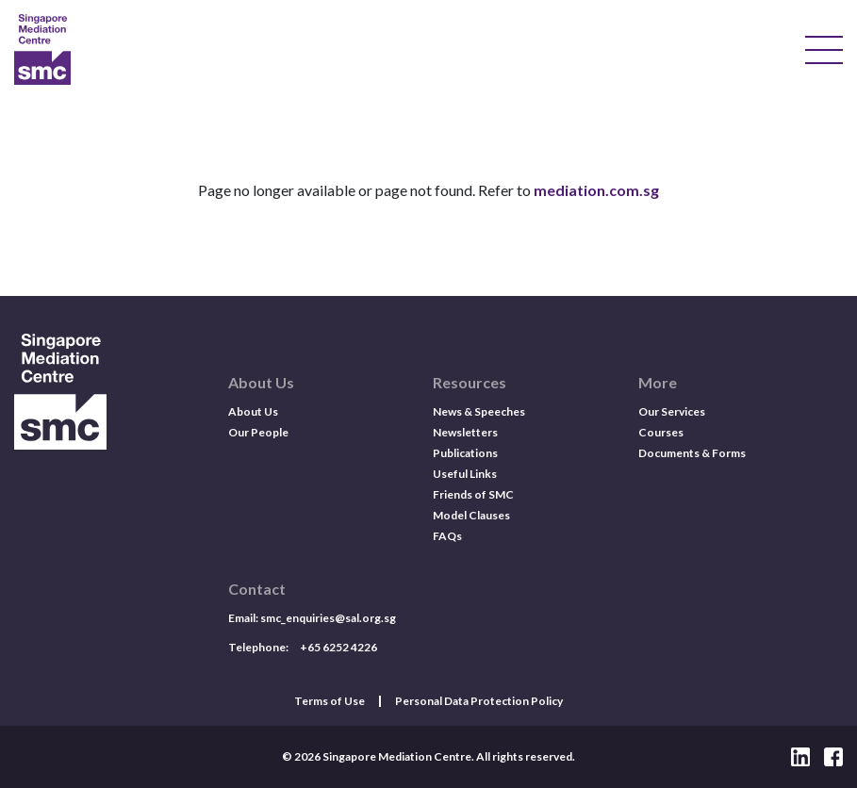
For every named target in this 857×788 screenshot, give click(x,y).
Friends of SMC (473, 494)
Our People (258, 432)
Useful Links (465, 474)
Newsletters (465, 432)
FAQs (447, 536)
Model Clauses (471, 515)
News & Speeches (479, 411)
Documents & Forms (692, 453)
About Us (253, 411)
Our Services (671, 411)
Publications (465, 453)
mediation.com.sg (596, 190)
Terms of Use (329, 701)
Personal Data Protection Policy (479, 701)
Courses (661, 432)
